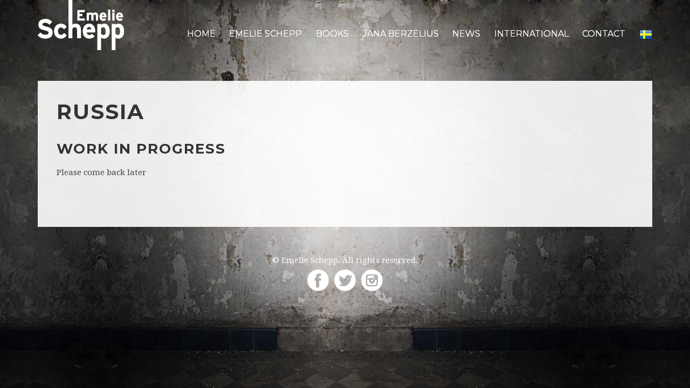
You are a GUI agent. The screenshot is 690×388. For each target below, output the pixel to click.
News (466, 34)
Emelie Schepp (265, 34)
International (531, 34)
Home (201, 34)
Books (332, 34)
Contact (603, 34)
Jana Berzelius (401, 34)
